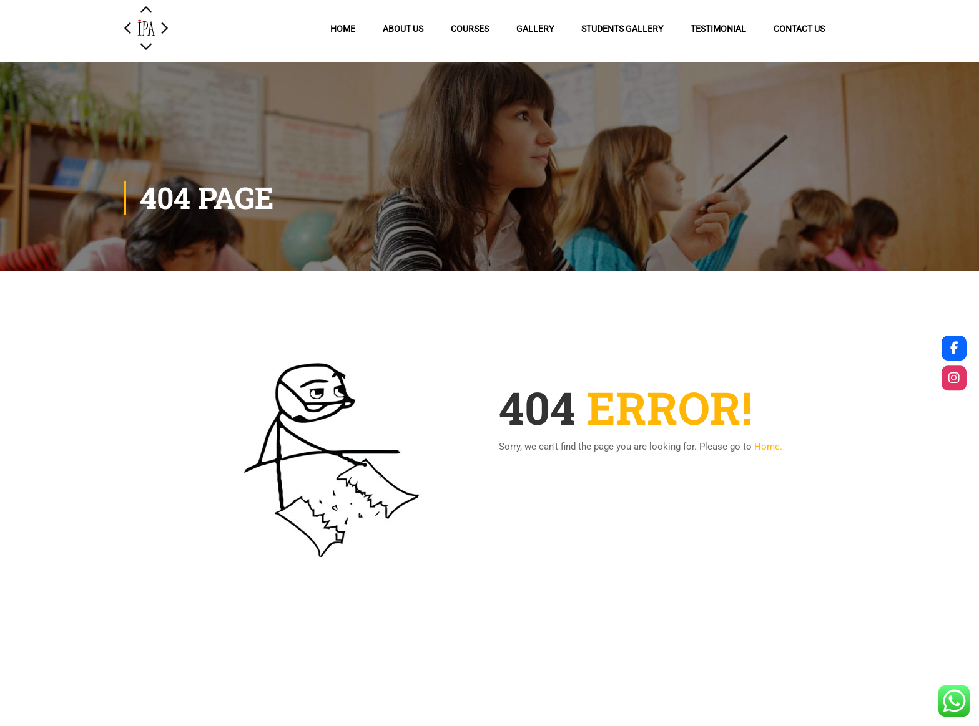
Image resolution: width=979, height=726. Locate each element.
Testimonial (718, 29)
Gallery (535, 29)
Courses (470, 29)
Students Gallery (622, 29)
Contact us (799, 29)
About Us (403, 29)
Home (342, 29)
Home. (768, 446)
